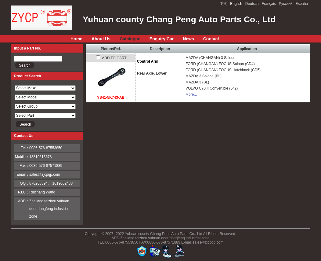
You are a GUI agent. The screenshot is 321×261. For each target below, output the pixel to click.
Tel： (25, 148)
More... (191, 94)
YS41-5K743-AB (110, 97)
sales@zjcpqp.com (44, 174)
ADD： (23, 201)
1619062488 (62, 183)
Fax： (24, 166)
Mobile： (22, 157)
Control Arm (147, 61)
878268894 (38, 183)
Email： (22, 174)
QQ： (24, 183)
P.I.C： (23, 192)
